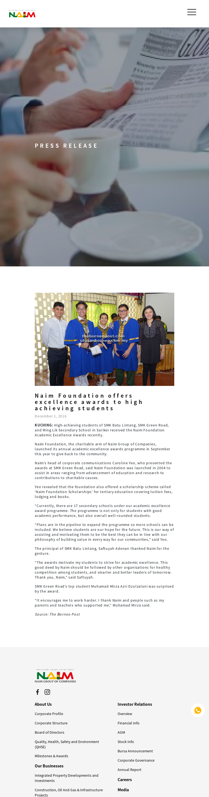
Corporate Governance (136, 760)
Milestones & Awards (51, 755)
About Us (43, 704)
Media (123, 789)
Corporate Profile (49, 713)
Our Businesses (49, 765)
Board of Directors (49, 732)
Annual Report (129, 769)
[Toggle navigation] (192, 12)
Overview (125, 713)
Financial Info (129, 723)
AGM (121, 732)
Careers (125, 779)
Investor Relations (135, 704)
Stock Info (126, 741)
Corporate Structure (51, 723)
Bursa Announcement (135, 750)
